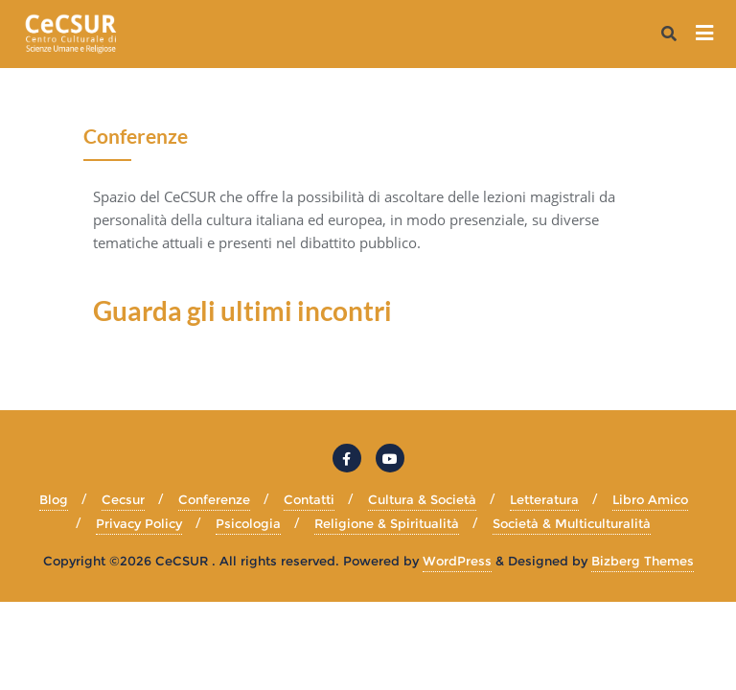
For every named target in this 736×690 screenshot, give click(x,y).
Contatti (309, 499)
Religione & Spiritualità (386, 523)
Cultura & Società (422, 499)
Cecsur (123, 499)
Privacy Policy (139, 523)
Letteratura (544, 499)
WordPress (457, 560)
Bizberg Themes (642, 560)
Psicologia (248, 523)
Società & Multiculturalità (572, 523)
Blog (53, 499)
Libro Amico (650, 499)
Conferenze (214, 499)
